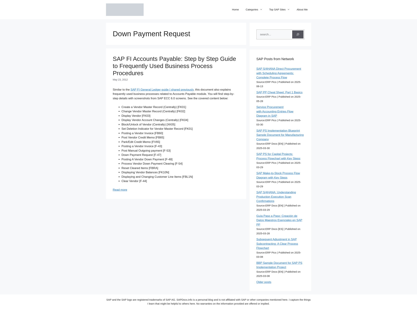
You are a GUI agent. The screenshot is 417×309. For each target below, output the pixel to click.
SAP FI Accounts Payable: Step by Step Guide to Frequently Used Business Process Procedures (174, 65)
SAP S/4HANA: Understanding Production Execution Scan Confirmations (276, 197)
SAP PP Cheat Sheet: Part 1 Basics (279, 92)
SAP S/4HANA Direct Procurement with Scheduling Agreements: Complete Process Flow (278, 73)
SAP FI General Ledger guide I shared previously (162, 89)
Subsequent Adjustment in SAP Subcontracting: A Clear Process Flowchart (277, 244)
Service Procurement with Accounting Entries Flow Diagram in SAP (274, 111)
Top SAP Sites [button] (281, 9)
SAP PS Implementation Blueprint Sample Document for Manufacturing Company (280, 135)
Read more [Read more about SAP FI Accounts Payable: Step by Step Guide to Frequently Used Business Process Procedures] (120, 189)
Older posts (263, 282)
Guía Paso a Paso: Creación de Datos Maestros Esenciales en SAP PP (279, 220)
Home (235, 9)
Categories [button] (256, 9)
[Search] (297, 34)
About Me (302, 9)
